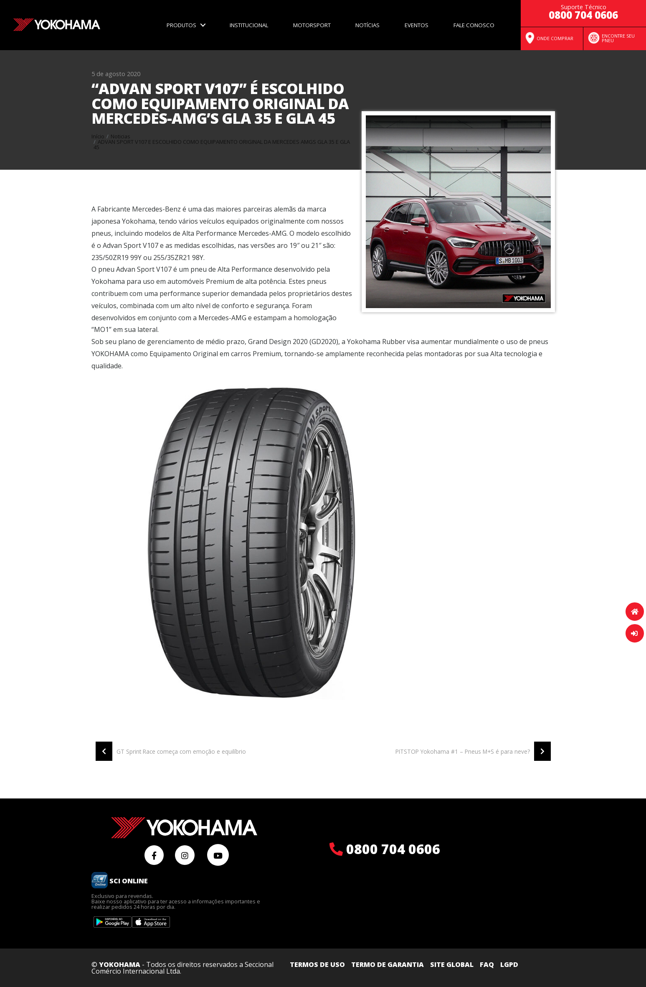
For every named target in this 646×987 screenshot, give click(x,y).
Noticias (120, 136)
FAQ (487, 964)
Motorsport (312, 25)
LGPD (509, 964)
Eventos (416, 25)
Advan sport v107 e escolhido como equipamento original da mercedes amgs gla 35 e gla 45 (222, 144)
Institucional (249, 25)
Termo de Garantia (387, 964)
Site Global (452, 964)
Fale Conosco (473, 25)
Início (97, 136)
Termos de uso (317, 964)
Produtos (181, 25)
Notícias (367, 25)
